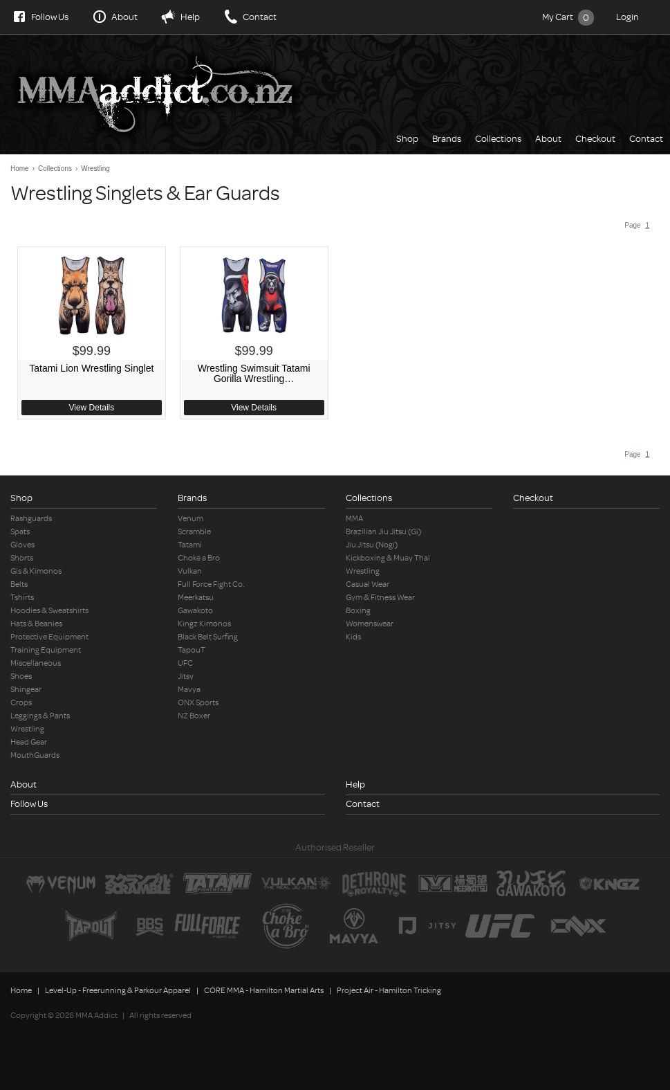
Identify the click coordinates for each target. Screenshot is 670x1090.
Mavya (189, 689)
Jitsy (186, 676)
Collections (498, 139)
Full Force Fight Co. (211, 584)
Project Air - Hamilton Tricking (389, 990)
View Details (91, 407)
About (124, 17)
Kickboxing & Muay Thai (388, 558)
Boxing (358, 610)
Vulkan (190, 571)
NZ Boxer (194, 715)
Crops (21, 702)
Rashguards (31, 518)
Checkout (595, 139)
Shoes (21, 676)
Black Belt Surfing (208, 637)
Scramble (194, 531)
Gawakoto (195, 610)
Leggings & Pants (40, 715)
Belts (19, 584)
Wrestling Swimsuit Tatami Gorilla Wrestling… (254, 373)
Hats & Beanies (36, 623)
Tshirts (22, 597)
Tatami (190, 545)
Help (190, 17)
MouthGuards (34, 755)
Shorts (21, 558)
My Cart (568, 17)
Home (19, 168)
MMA (354, 518)
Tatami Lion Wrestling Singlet (91, 368)
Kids (353, 637)
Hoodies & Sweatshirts (49, 610)
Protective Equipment (49, 637)
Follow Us (49, 17)
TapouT (191, 650)
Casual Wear (367, 584)
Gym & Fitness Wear (380, 597)
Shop (407, 139)
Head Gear (28, 742)
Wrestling (95, 168)
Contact (260, 17)
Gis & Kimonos (36, 571)
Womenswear (369, 623)
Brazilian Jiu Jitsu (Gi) (383, 531)
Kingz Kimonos (204, 623)
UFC (185, 663)
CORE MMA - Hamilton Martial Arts (264, 990)
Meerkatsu (196, 597)
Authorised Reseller (335, 847)
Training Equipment (45, 650)
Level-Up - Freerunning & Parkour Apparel (118, 990)
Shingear (25, 689)
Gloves (22, 545)
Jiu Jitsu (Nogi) (372, 545)
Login (627, 17)
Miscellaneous (35, 663)
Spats (20, 531)
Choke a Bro (199, 558)
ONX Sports (198, 702)
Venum (190, 518)
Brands (446, 139)
